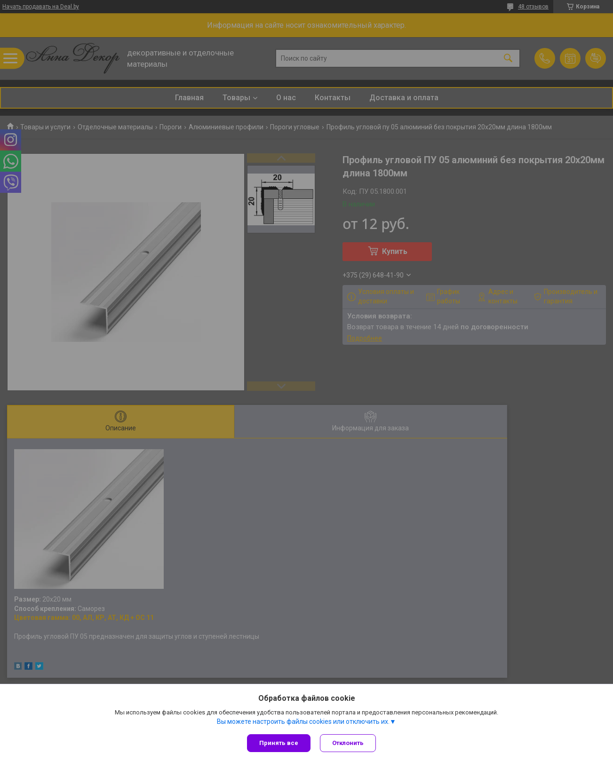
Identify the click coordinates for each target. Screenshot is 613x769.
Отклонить (348, 742)
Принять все (278, 742)
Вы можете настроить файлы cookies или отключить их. (303, 721)
